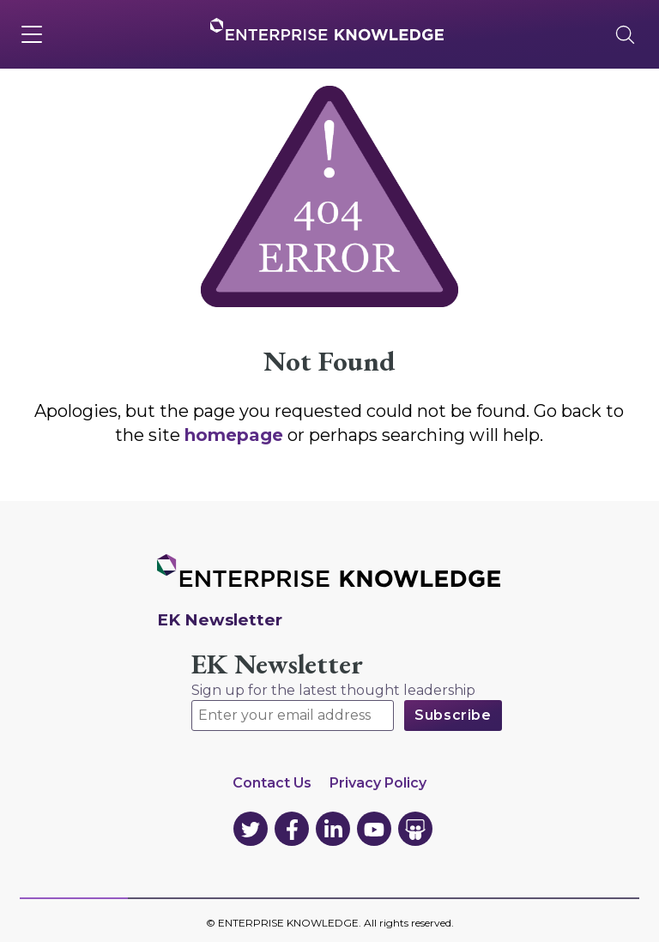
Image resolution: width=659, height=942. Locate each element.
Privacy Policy (378, 783)
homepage (233, 435)
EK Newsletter (277, 664)
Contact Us (272, 783)
